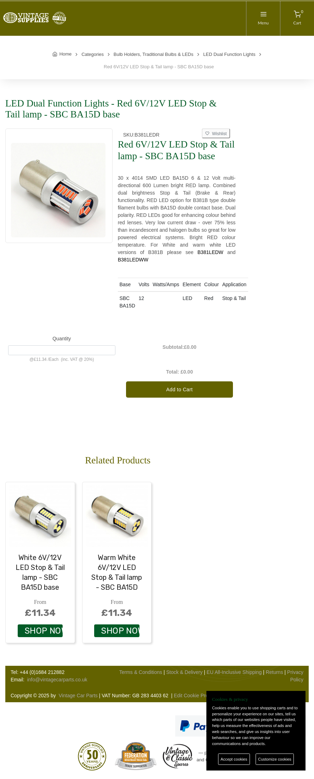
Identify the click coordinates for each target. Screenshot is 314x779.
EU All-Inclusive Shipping (234, 672)
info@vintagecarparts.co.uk (57, 679)
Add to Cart (179, 389)
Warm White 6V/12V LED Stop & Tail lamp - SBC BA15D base (116, 577)
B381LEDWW (133, 259)
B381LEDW (210, 252)
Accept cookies (234, 759)
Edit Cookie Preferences (200, 695)
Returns (274, 672)
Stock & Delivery (184, 672)
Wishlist (216, 133)
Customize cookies (274, 759)
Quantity (61, 338)
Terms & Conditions (140, 672)
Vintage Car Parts (78, 695)
